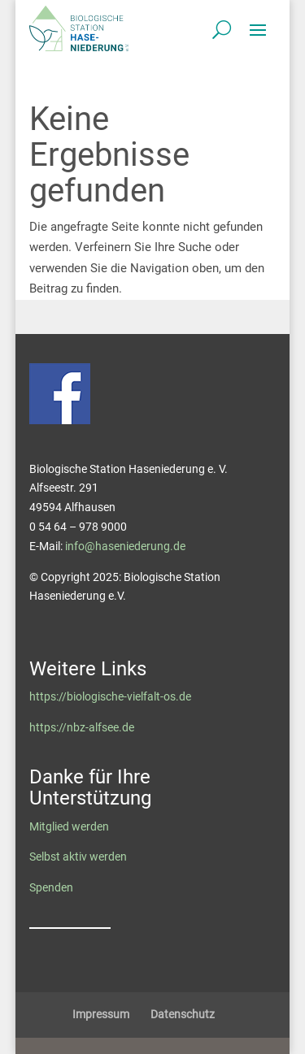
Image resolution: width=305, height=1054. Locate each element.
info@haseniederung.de (125, 546)
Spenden (51, 887)
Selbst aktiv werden (78, 856)
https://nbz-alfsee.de (81, 727)
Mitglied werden (69, 826)
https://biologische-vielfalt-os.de (110, 696)
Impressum (100, 1014)
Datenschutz (182, 1014)
